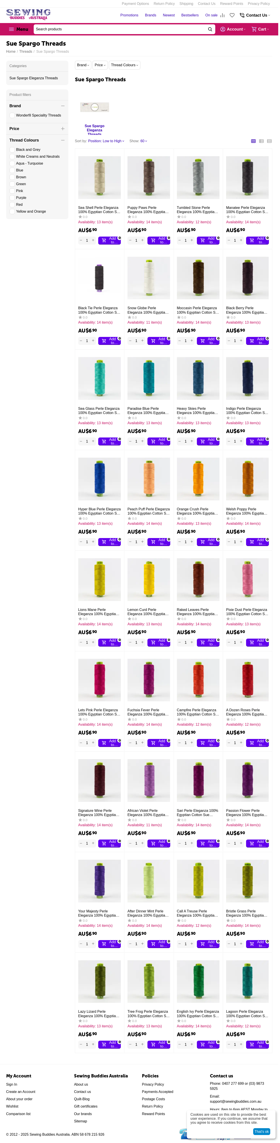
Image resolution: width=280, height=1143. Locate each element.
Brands (150, 15)
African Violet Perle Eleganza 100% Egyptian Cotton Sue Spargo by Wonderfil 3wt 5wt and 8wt (148, 813)
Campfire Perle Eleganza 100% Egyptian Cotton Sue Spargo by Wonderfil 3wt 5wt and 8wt (198, 712)
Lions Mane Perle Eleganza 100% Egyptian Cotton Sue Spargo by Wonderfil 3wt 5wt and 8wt (98, 612)
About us (81, 1084)
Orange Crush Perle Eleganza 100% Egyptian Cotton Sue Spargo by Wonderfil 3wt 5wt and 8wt (197, 511)
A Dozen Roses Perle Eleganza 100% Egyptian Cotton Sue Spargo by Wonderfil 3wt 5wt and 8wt (246, 712)
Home (11, 51)
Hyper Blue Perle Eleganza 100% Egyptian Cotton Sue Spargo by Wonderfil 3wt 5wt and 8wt (99, 511)
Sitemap (80, 1121)
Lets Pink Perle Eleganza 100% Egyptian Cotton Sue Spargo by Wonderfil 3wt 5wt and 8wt (99, 712)
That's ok (262, 1131)
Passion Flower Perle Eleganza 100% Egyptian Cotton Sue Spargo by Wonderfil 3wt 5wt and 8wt (246, 813)
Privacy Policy (259, 4)
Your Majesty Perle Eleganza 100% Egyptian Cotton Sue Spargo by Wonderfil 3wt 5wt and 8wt (98, 913)
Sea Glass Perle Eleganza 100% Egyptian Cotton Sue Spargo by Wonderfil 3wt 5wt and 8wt (99, 411)
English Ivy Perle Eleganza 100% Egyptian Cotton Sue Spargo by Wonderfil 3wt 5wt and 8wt (198, 1014)
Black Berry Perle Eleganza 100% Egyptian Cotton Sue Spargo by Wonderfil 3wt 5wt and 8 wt (247, 310)
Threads (25, 51)
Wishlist (12, 1106)
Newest (169, 15)
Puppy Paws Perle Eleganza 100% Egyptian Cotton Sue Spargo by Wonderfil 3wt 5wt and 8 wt (148, 210)
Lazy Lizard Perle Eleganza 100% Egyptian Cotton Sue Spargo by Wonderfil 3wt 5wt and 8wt (98, 1014)
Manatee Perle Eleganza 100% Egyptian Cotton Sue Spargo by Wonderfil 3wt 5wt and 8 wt (247, 210)
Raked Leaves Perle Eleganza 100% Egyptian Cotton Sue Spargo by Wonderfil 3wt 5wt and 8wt (197, 612)
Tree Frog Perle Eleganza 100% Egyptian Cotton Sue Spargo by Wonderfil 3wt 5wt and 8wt (148, 1014)
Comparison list (18, 1114)
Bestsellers (190, 15)
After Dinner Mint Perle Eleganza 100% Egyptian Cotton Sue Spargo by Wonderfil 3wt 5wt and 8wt (148, 913)
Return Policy (164, 4)
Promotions (129, 15)
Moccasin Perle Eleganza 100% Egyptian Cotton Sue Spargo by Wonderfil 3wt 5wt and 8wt (198, 310)
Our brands (83, 1114)
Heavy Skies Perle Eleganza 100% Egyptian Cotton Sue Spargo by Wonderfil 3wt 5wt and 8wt (197, 411)
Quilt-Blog (82, 1099)
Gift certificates (86, 1106)
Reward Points (231, 4)
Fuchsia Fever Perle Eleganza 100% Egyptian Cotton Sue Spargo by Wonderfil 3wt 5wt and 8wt (148, 712)
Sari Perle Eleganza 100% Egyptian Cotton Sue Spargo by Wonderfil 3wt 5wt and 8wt (197, 813)
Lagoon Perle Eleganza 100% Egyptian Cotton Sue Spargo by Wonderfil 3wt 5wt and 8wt (247, 1014)
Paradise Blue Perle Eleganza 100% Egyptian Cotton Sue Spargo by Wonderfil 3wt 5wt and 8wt (148, 411)
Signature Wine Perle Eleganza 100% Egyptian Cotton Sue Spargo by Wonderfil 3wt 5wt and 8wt (98, 813)
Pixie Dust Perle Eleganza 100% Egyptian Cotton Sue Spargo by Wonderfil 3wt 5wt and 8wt (247, 612)
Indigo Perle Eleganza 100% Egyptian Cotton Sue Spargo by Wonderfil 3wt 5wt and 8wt (247, 411)
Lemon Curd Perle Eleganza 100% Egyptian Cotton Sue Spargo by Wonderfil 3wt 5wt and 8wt (148, 612)
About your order (19, 1099)
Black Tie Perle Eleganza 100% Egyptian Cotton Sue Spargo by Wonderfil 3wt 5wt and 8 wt (99, 310)
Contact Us (206, 4)
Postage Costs (153, 1099)
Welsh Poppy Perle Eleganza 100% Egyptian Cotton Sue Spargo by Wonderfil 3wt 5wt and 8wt (246, 511)
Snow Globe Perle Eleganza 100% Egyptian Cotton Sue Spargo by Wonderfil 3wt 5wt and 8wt (148, 310)
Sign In (11, 1084)
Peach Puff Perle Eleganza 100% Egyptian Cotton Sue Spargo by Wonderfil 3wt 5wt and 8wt (148, 511)
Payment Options (135, 4)
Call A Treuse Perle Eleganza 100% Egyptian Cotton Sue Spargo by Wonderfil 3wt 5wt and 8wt (197, 913)
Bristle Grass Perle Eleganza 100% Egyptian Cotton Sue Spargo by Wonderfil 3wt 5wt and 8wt (246, 913)
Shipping (186, 4)
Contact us (82, 1092)
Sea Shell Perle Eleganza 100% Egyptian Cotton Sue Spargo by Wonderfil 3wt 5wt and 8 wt (99, 210)
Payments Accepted (157, 1092)
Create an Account (20, 1092)
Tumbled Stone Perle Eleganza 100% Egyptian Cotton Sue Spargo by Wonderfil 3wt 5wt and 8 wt (198, 210)
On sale (211, 15)
